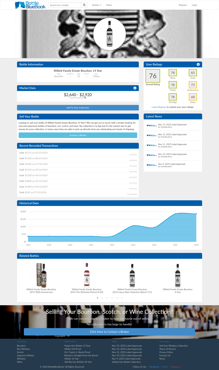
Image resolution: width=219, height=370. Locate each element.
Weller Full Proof (72, 348)
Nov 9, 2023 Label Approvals (126, 358)
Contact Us (164, 355)
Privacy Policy (166, 352)
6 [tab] (121, 298)
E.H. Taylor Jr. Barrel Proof (77, 352)
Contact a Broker (77, 135)
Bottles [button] (97, 5)
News (109, 5)
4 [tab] (112, 298)
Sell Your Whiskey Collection (173, 345)
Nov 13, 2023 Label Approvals (127, 345)
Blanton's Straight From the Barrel (81, 355)
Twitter (164, 366)
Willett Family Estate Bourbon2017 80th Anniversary (41, 290)
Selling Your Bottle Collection (126, 361)
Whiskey (21, 358)
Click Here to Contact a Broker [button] (109, 331)
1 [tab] (97, 298)
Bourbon (21, 345)
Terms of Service (167, 348)
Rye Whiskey (23, 348)
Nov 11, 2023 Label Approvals (127, 352)
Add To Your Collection (78, 107)
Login (194, 5)
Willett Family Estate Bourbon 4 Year (178, 290)
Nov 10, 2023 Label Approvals (127, 355)
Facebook (154, 366)
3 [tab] (107, 298)
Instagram (175, 366)
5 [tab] (117, 298)
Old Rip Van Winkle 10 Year (78, 361)
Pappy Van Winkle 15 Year (77, 345)
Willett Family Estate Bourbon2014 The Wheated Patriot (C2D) (86, 290)
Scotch (20, 352)
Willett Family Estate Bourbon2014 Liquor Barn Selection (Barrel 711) (132, 290)
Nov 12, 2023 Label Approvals (127, 348)
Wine (19, 361)
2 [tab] (102, 298)
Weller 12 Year (71, 358)
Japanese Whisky (25, 355)
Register (183, 5)
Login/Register (159, 107)
